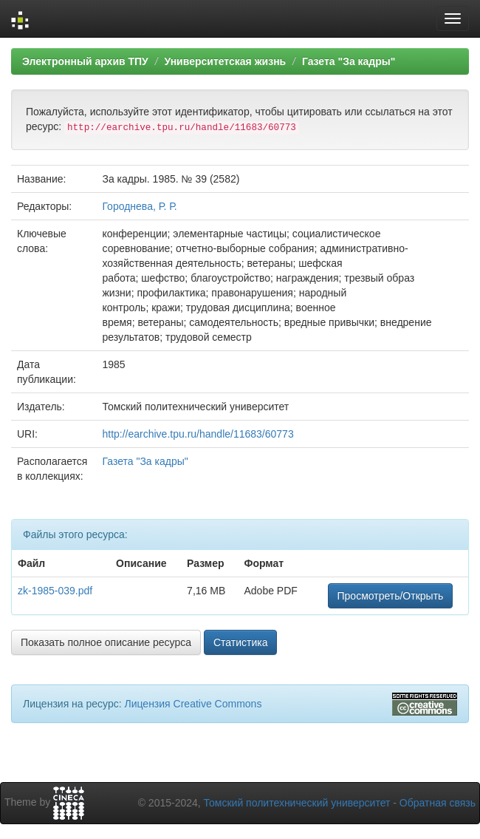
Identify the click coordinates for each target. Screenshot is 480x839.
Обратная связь (438, 803)
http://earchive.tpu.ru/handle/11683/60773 (197, 434)
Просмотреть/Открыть (390, 596)
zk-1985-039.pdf (55, 591)
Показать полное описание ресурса (106, 642)
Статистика (240, 642)
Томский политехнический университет (297, 803)
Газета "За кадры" (349, 61)
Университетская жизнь (225, 61)
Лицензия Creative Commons (192, 704)
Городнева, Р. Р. (139, 206)
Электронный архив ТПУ (85, 61)
